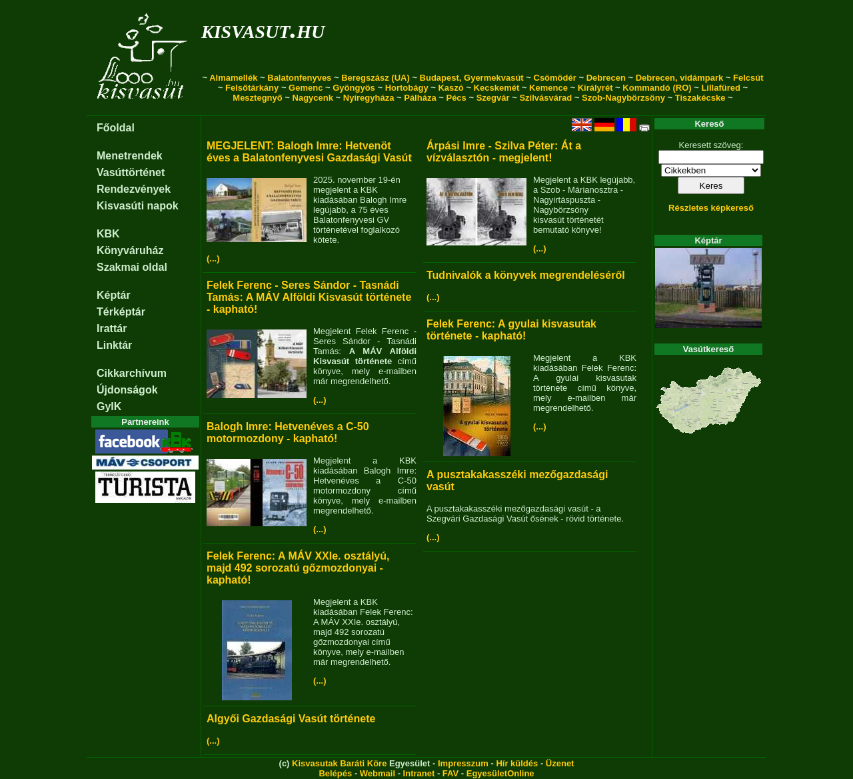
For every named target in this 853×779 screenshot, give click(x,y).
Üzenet (560, 763)
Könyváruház (130, 250)
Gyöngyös (354, 88)
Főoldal (116, 127)
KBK (108, 233)
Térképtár (121, 311)
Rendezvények (134, 189)
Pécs (456, 98)
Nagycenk (313, 98)
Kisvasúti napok (138, 205)
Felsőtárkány (252, 88)
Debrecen (606, 78)
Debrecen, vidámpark (680, 78)
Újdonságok (127, 390)
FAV (450, 773)
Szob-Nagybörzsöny (623, 98)
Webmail (377, 773)
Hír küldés (517, 763)
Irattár (112, 328)
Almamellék (233, 78)
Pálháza (420, 98)
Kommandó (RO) (656, 88)
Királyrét (595, 88)
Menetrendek (130, 155)
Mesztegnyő (257, 98)
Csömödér (555, 78)
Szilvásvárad (545, 98)
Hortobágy (406, 88)
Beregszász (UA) (375, 78)
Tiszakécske (700, 98)
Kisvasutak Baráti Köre (339, 763)
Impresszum (463, 763)
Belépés (335, 773)
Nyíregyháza (369, 98)
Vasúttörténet (131, 172)
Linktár (114, 345)
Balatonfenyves (299, 78)
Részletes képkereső (711, 208)
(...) (213, 258)
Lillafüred (720, 88)
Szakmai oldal (132, 267)
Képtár (114, 295)
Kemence (548, 88)
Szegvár (493, 98)
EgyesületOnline (500, 773)
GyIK (109, 406)
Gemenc (306, 88)
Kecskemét (497, 88)
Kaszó (450, 88)
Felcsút (748, 78)
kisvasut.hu (263, 29)
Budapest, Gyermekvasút (472, 78)
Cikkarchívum (132, 373)
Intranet (419, 773)
